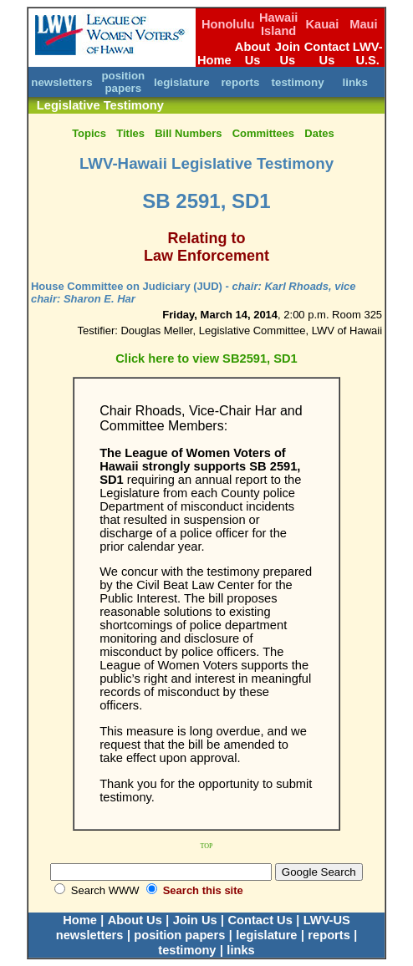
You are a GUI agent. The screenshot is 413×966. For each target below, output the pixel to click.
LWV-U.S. (368, 53)
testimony (298, 82)
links (355, 82)
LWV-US (326, 920)
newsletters (61, 82)
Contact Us (327, 53)
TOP (207, 846)
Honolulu (228, 24)
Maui (363, 24)
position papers (123, 81)
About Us (252, 53)
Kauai (322, 24)
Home (214, 60)
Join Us (287, 53)
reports (240, 82)
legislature (182, 82)
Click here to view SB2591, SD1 (206, 358)
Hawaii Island (278, 24)
